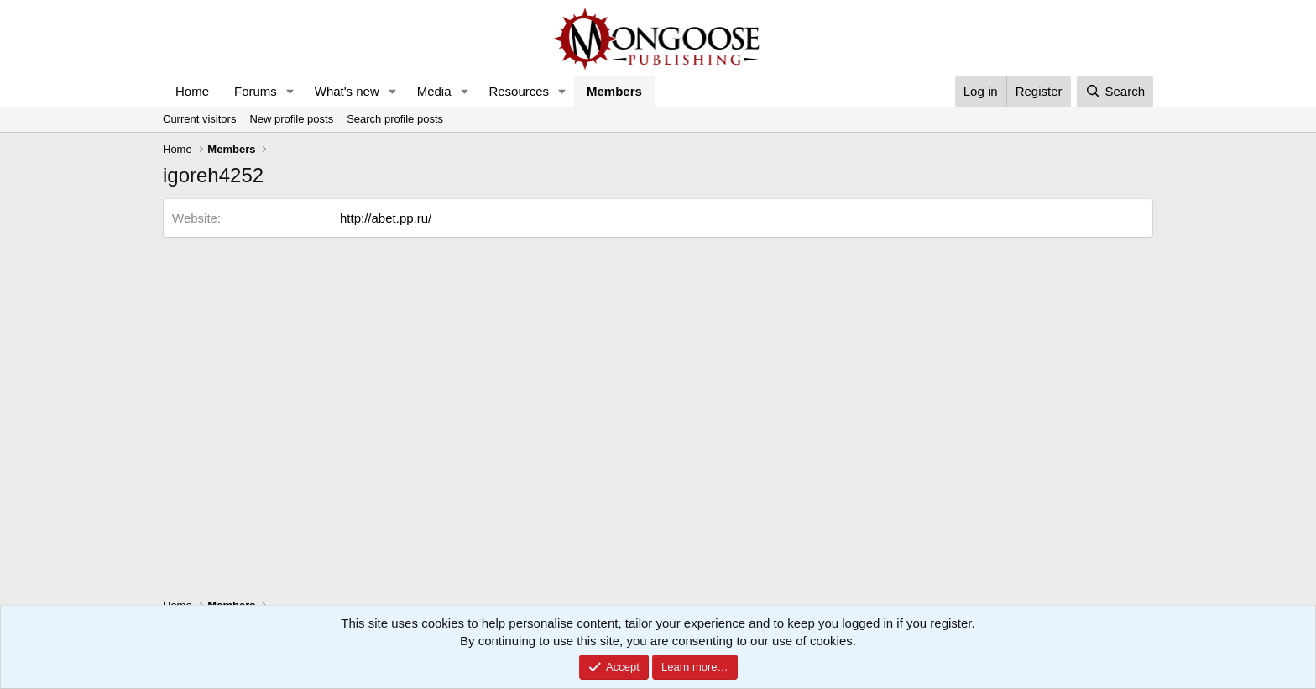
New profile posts (291, 119)
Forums (255, 91)
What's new (347, 91)
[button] (290, 91)
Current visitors (199, 119)
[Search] (1115, 91)
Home (192, 91)
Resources (518, 91)
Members (614, 91)
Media (434, 91)
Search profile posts (395, 119)
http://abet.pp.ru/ (385, 218)
